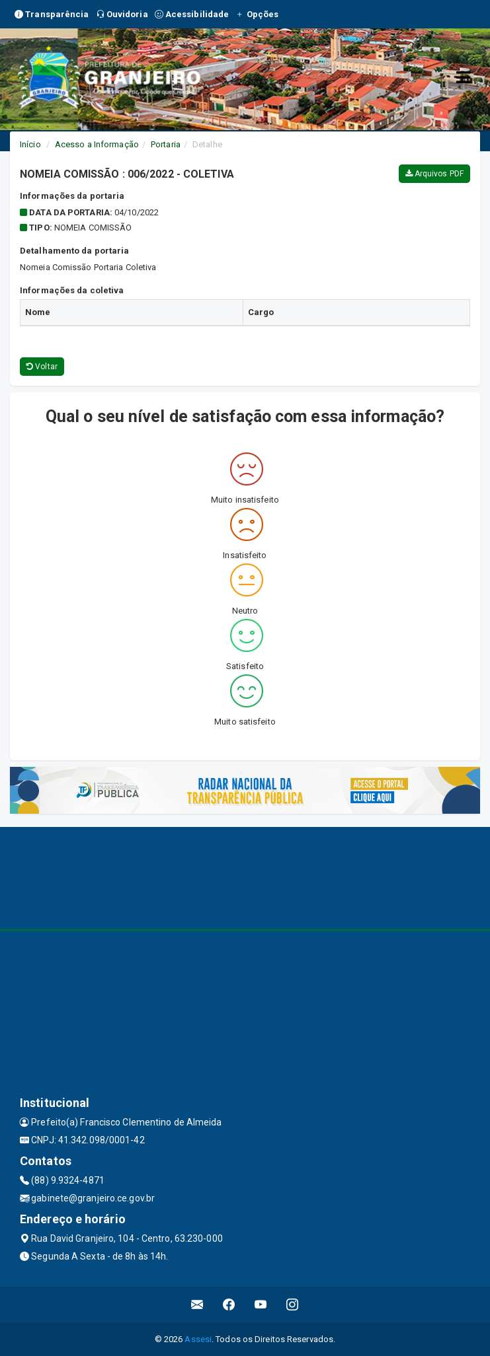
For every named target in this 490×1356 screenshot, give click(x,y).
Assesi (198, 1339)
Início (30, 144)
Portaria (166, 144)
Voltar (42, 366)
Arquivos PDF (434, 173)
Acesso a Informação (97, 144)
